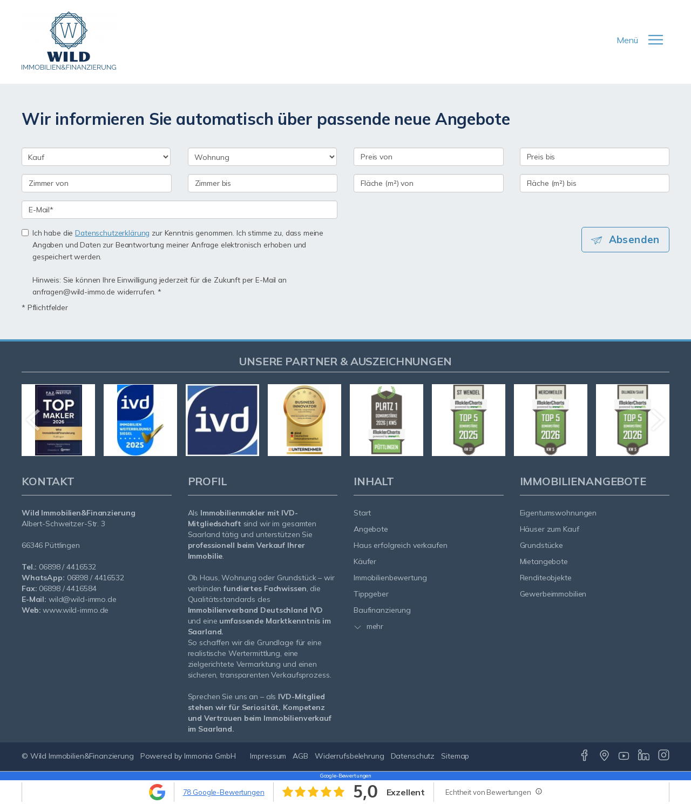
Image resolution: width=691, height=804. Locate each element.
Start (362, 513)
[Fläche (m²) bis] (595, 183)
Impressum (268, 756)
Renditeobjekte (546, 577)
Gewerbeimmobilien (553, 594)
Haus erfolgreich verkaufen (401, 545)
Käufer (365, 561)
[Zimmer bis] (263, 183)
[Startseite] (69, 40)
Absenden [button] (634, 239)
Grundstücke (542, 545)
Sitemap (455, 756)
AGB (300, 756)
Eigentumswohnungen (558, 513)
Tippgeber (371, 594)
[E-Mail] (179, 209)
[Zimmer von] (97, 183)
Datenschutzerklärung (112, 232)
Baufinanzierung (382, 610)
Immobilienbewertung (390, 577)
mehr (368, 626)
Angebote (371, 529)
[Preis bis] (595, 157)
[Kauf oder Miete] (96, 157)
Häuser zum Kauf (549, 529)
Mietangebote (544, 561)
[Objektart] (262, 157)
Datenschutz (413, 756)
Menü (627, 40)
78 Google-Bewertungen (224, 792)
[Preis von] (429, 157)
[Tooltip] (538, 791)
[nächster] (657, 420)
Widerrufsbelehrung (349, 756)
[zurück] (34, 420)
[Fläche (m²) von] (429, 183)
